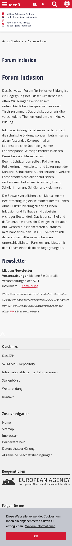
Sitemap (8, 429)
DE (35, 4)
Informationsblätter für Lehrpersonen (30, 372)
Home (6, 422)
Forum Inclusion (37, 41)
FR (42, 4)
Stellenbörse (11, 380)
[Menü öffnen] (11, 4)
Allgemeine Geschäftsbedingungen (27, 455)
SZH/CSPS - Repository (18, 364)
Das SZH (8, 356)
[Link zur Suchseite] (54, 5)
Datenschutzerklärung (18, 448)
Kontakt (8, 397)
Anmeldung (30, 286)
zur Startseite (15, 41)
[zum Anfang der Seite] (2, 335)
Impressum (10, 435)
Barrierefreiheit (13, 442)
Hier (12, 311)
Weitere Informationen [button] (40, 526)
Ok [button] (36, 536)
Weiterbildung (12, 389)
